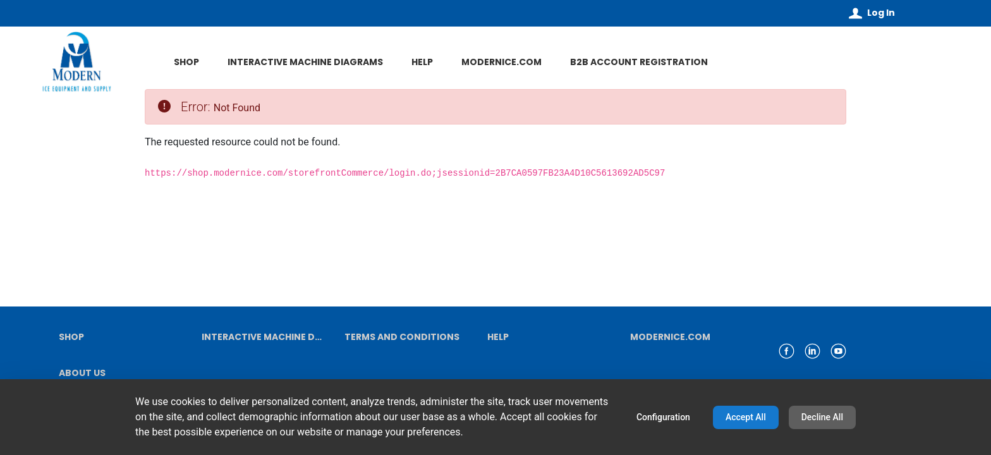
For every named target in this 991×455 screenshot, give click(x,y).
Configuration (663, 417)
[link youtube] (838, 351)
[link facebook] (786, 351)
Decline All (822, 417)
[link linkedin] (812, 351)
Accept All (746, 417)
